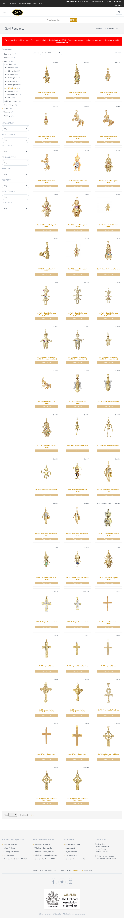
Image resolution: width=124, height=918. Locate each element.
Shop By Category (10, 844)
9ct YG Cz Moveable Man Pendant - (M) (46, 534)
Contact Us (118, 2)
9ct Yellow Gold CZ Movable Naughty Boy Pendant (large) (77, 358)
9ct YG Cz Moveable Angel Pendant (77, 402)
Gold (104, 28)
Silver (6, 108)
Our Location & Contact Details (16, 859)
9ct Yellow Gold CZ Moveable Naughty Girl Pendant (46, 314)
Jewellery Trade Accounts (75, 859)
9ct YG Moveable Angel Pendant (108, 401)
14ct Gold (8, 64)
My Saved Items (71, 852)
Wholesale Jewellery (42, 844)
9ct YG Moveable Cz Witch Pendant (46, 269)
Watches (7, 112)
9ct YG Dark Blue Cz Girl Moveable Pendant (77, 578)
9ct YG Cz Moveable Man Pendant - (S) (77, 534)
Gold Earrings (10, 78)
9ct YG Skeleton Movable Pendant (108, 445)
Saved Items (117, 5)
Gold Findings (10, 81)
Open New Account (73, 844)
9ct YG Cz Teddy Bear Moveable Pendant (108, 534)
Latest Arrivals (9, 848)
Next (32, 815)
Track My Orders (72, 855)
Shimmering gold (11, 101)
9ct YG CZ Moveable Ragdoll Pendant (46, 225)
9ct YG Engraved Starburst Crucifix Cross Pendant (46, 711)
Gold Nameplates (11, 85)
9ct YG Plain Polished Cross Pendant (108, 622)
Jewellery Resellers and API (45, 859)
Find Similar (46, 98)
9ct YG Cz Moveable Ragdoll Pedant (77, 225)
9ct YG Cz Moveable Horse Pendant (77, 137)
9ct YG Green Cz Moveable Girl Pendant (46, 578)
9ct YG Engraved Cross (46, 666)
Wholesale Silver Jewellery (44, 852)
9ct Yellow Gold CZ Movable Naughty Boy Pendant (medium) (46, 358)
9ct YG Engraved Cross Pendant (77, 666)
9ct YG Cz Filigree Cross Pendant (46, 622)
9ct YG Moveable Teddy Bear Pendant (77, 181)
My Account (70, 848)
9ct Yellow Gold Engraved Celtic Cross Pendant (108, 755)
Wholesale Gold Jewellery (44, 848)
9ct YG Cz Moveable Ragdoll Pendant (108, 181)
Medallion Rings (12, 94)
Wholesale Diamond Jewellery (46, 855)
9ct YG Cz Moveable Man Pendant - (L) (108, 490)
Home (98, 28)
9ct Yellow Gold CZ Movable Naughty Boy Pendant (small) (108, 358)
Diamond (7, 58)
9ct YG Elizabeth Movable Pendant (108, 269)
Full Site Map (9, 855)
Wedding (7, 116)
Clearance (7, 54)
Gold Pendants (113, 28)
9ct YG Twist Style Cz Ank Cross (108, 710)
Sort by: (36, 53)
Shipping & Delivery (11, 852)
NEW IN (8, 98)
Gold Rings (9, 91)
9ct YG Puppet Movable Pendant (77, 445)
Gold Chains (9, 74)
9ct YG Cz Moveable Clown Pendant (46, 93)
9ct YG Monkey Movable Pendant (46, 489)
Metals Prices (78, 870)
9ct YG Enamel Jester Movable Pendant (77, 490)
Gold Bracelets (10, 71)
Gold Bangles (10, 67)
